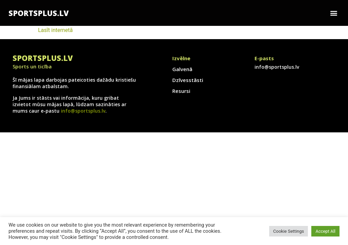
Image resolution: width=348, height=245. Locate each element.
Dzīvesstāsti (187, 80)
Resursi (181, 90)
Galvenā (182, 69)
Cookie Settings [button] (288, 231)
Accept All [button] (325, 231)
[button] (334, 13)
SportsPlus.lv (38, 13)
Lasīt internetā (55, 30)
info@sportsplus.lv (83, 111)
